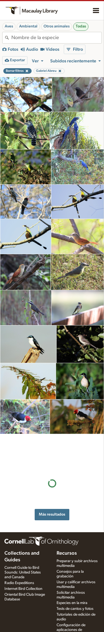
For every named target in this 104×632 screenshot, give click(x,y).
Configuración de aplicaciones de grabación (71, 623)
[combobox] (56, 37)
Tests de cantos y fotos (75, 602)
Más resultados (52, 478)
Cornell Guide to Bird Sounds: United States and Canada (22, 566)
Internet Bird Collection (23, 582)
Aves (9, 26)
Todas (81, 26)
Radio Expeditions (19, 577)
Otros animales (57, 26)
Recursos (67, 546)
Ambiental (28, 26)
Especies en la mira (72, 596)
